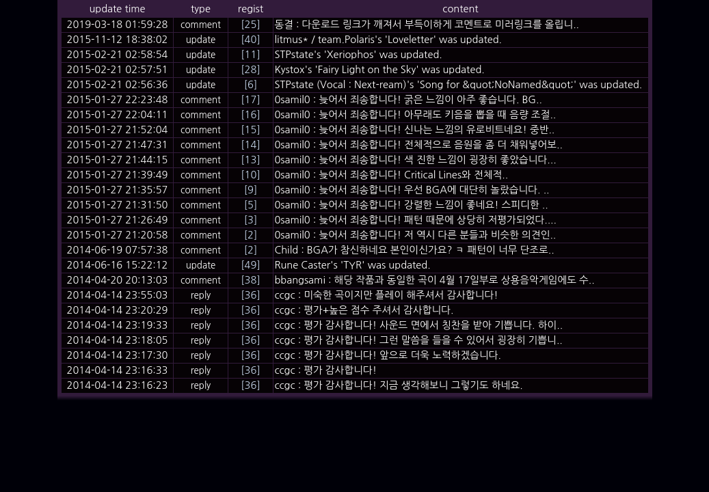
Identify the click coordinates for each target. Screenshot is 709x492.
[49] (250, 265)
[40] (250, 39)
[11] (250, 54)
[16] (250, 114)
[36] (250, 295)
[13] (250, 159)
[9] (251, 189)
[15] (250, 129)
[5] (251, 205)
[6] (251, 84)
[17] (250, 99)
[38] (250, 280)
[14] (250, 144)
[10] (250, 174)
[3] (251, 220)
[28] (250, 69)
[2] (251, 235)
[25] (250, 24)
